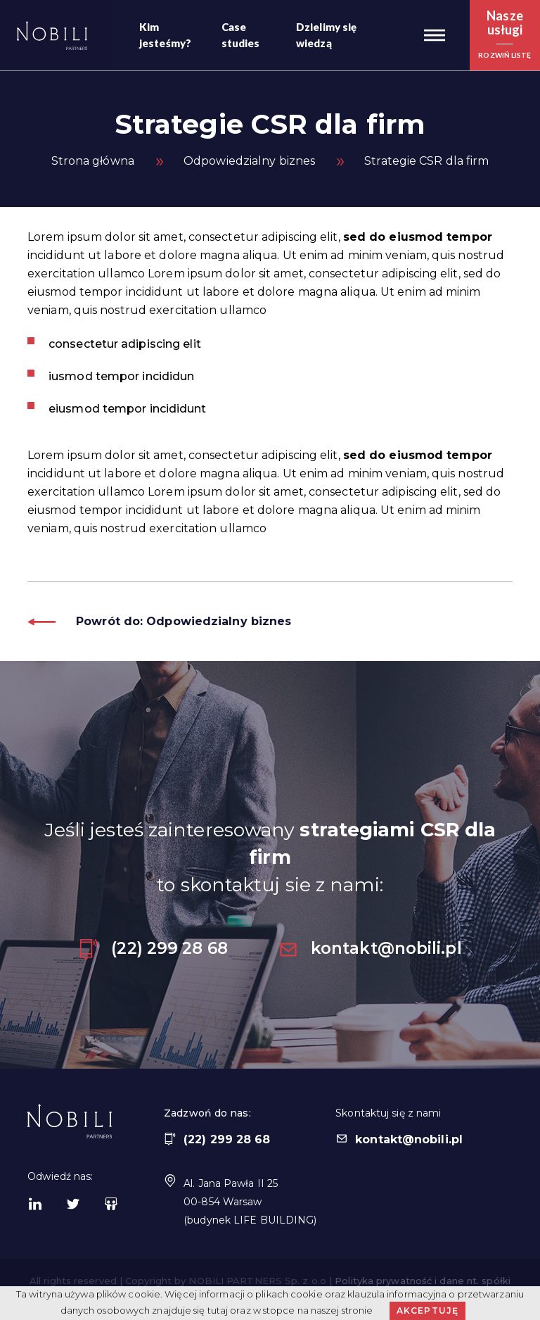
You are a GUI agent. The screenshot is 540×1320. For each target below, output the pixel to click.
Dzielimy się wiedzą (326, 34)
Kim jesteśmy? (165, 34)
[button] (434, 35)
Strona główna (92, 161)
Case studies (240, 34)
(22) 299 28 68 (152, 948)
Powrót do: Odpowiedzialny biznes (159, 621)
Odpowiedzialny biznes (249, 161)
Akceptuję (428, 1310)
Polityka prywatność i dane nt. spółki (422, 1280)
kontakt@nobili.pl (370, 948)
